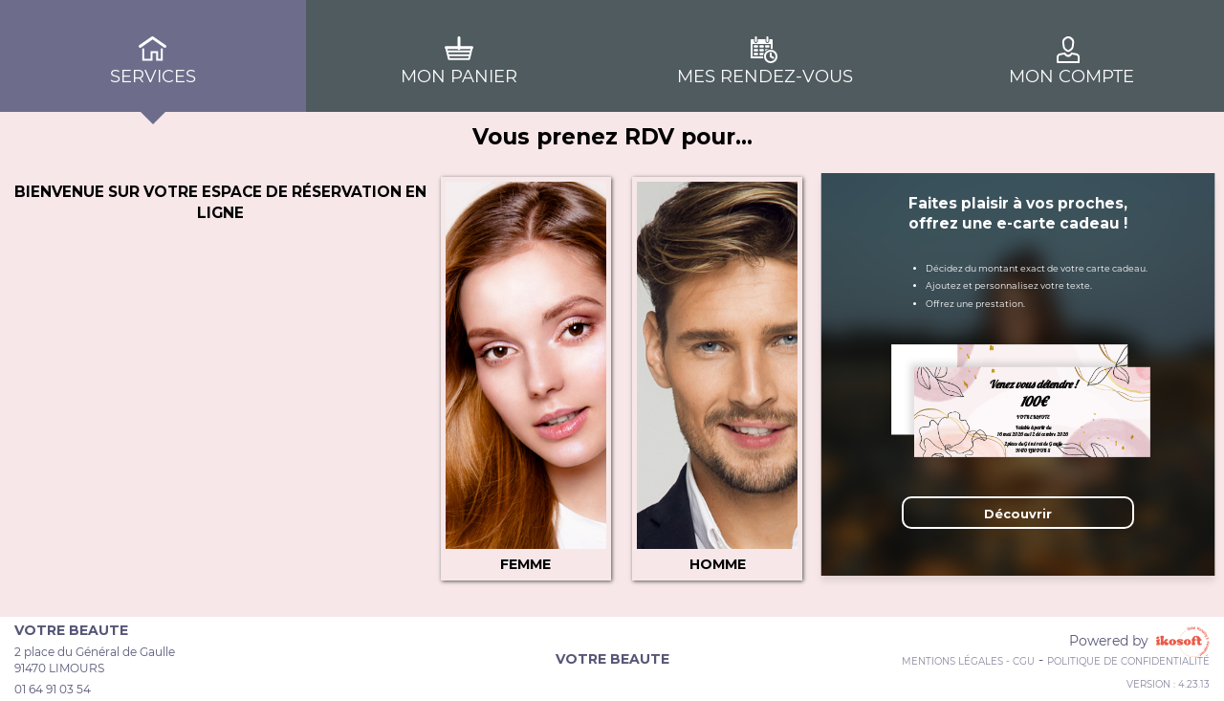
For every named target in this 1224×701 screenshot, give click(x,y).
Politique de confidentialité (1128, 661)
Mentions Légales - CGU (968, 661)
